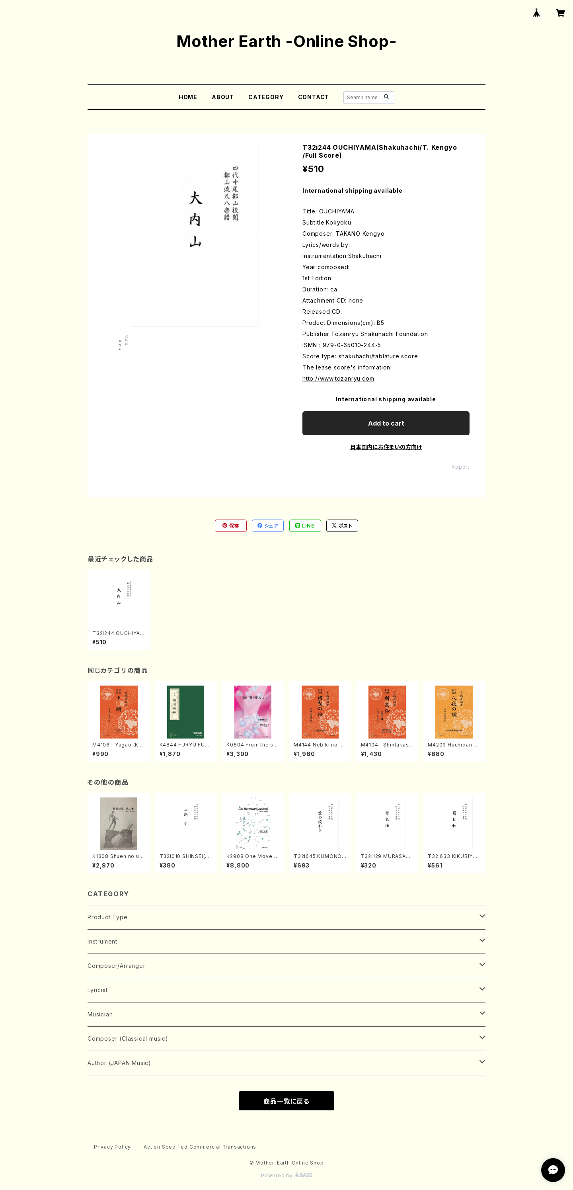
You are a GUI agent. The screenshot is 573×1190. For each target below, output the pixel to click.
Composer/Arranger (117, 965)
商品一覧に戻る (286, 1101)
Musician (100, 1014)
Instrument (102, 941)
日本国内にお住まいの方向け (386, 447)
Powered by (286, 1175)
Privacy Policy (112, 1147)
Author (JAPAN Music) (119, 1062)
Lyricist (97, 990)
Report (461, 467)
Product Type (108, 917)
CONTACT (313, 97)
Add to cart (386, 423)
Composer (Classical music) (128, 1038)
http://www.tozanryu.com (338, 378)
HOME (188, 97)
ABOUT (223, 97)
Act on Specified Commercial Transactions (200, 1147)
